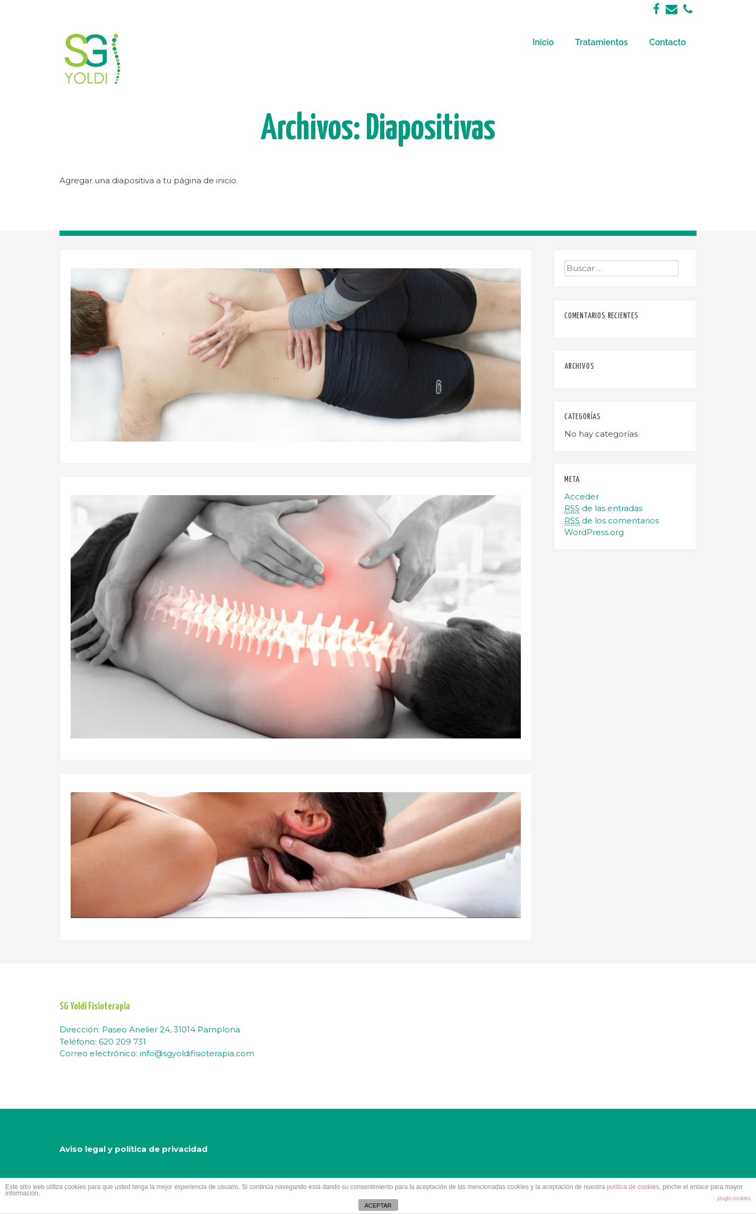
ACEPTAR (377, 1205)
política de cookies (633, 1187)
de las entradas (603, 508)
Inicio (543, 42)
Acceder (581, 496)
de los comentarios (611, 520)
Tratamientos (601, 42)
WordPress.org (594, 532)
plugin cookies (734, 1198)
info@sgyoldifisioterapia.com (197, 1053)
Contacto (667, 42)
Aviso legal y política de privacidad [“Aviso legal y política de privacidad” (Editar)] (133, 1149)
